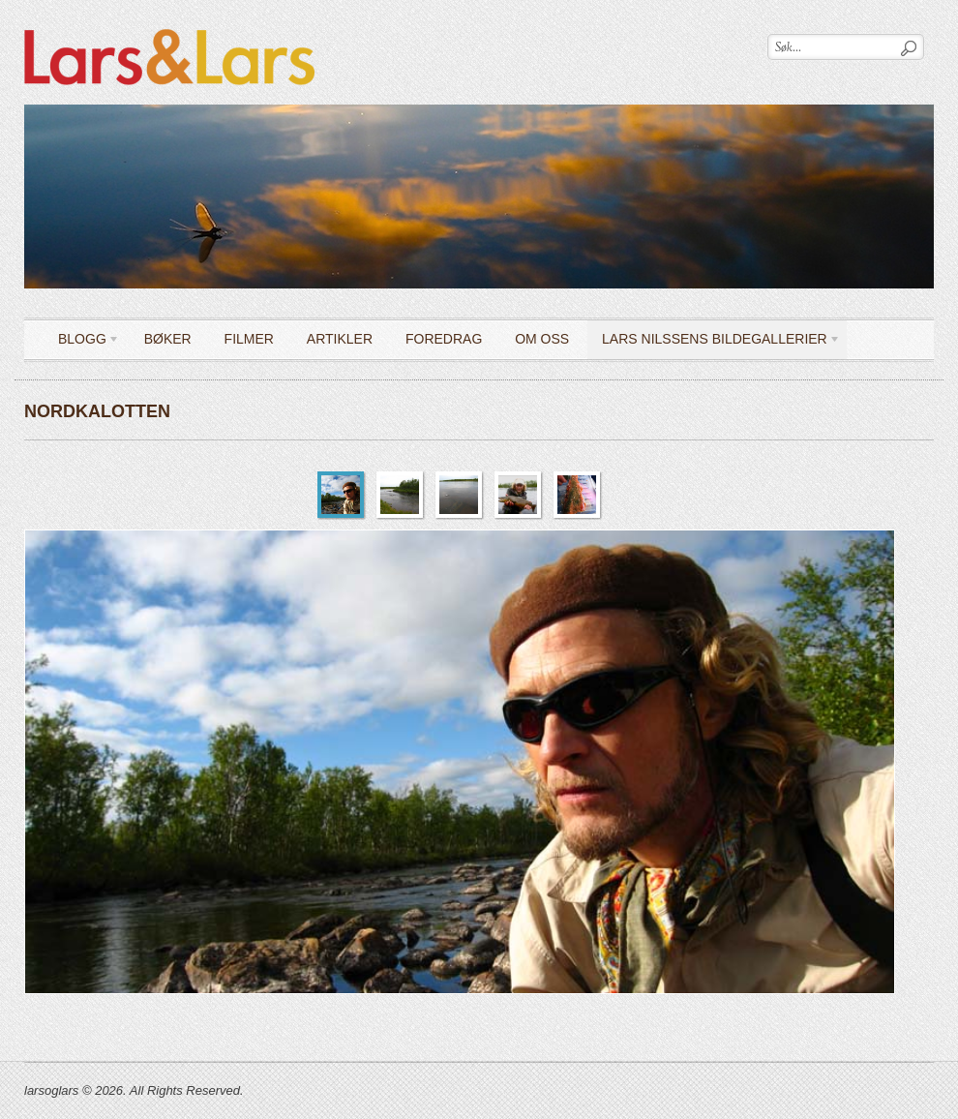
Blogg (82, 342)
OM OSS (542, 339)
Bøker (168, 339)
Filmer (249, 339)
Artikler (340, 339)
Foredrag (443, 339)
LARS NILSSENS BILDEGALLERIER (714, 342)
